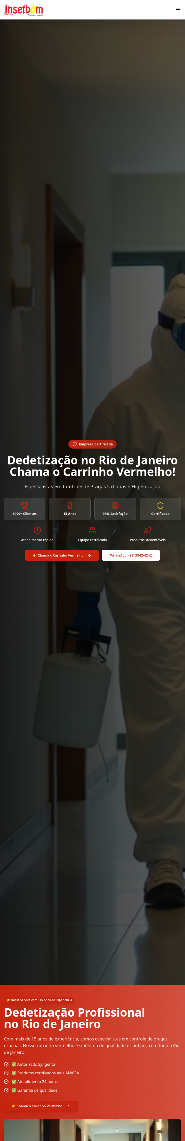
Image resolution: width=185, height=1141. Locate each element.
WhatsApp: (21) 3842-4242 (131, 555)
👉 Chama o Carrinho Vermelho (62, 555)
